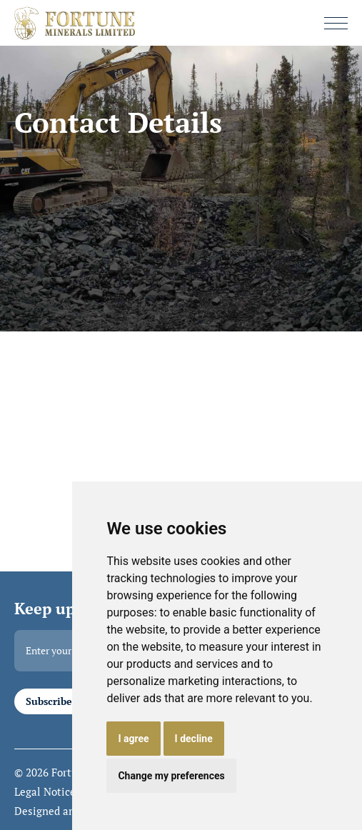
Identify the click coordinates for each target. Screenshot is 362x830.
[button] (336, 23)
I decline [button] (194, 738)
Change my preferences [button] (171, 775)
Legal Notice (45, 792)
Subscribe (49, 701)
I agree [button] (133, 738)
